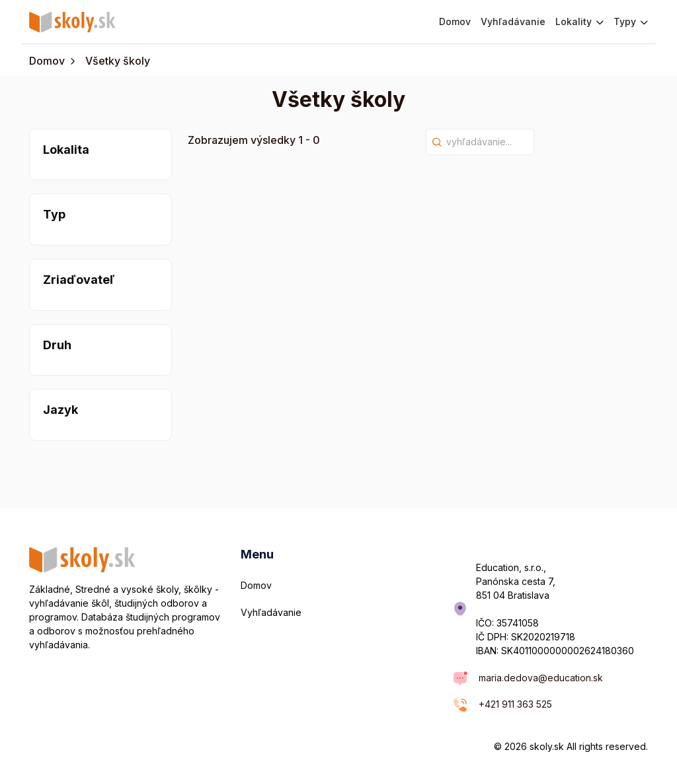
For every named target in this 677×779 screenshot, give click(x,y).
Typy (631, 21)
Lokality (579, 21)
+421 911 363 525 (515, 704)
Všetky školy (117, 60)
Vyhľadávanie (513, 21)
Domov (455, 21)
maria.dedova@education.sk (541, 677)
